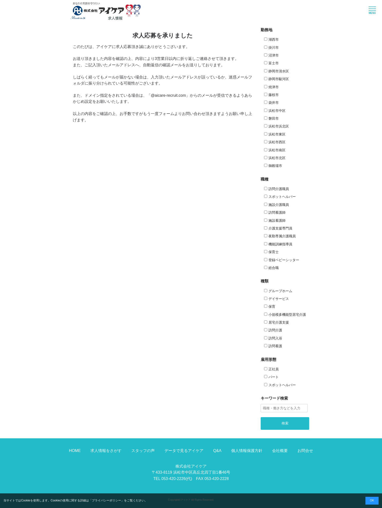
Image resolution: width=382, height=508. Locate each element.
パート (273, 377)
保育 (271, 306)
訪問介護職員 (278, 189)
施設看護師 (277, 220)
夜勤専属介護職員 (282, 236)
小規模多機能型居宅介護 (287, 314)
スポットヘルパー (282, 197)
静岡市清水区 (278, 71)
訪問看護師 (277, 212)
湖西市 (273, 39)
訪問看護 (275, 346)
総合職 (273, 268)
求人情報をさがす (106, 451)
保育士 (273, 252)
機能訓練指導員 (280, 244)
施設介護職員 (278, 205)
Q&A (217, 451)
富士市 (273, 63)
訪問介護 (275, 330)
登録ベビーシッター (283, 260)
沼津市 (273, 55)
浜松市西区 (277, 142)
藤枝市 (273, 95)
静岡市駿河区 (278, 79)
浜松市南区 (277, 150)
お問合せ (305, 451)
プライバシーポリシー (106, 500)
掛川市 (273, 47)
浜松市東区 (277, 134)
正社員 (273, 369)
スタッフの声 (143, 451)
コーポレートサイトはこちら (191, 491)
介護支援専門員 (280, 228)
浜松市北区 (277, 158)
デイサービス (278, 299)
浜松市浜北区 (278, 126)
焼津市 (273, 87)
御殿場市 (275, 166)
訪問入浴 (275, 338)
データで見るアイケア (183, 451)
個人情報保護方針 (246, 451)
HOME (75, 451)
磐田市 (273, 118)
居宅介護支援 (278, 322)
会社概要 (280, 451)
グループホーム (280, 291)
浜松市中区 (277, 111)
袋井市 (273, 103)
